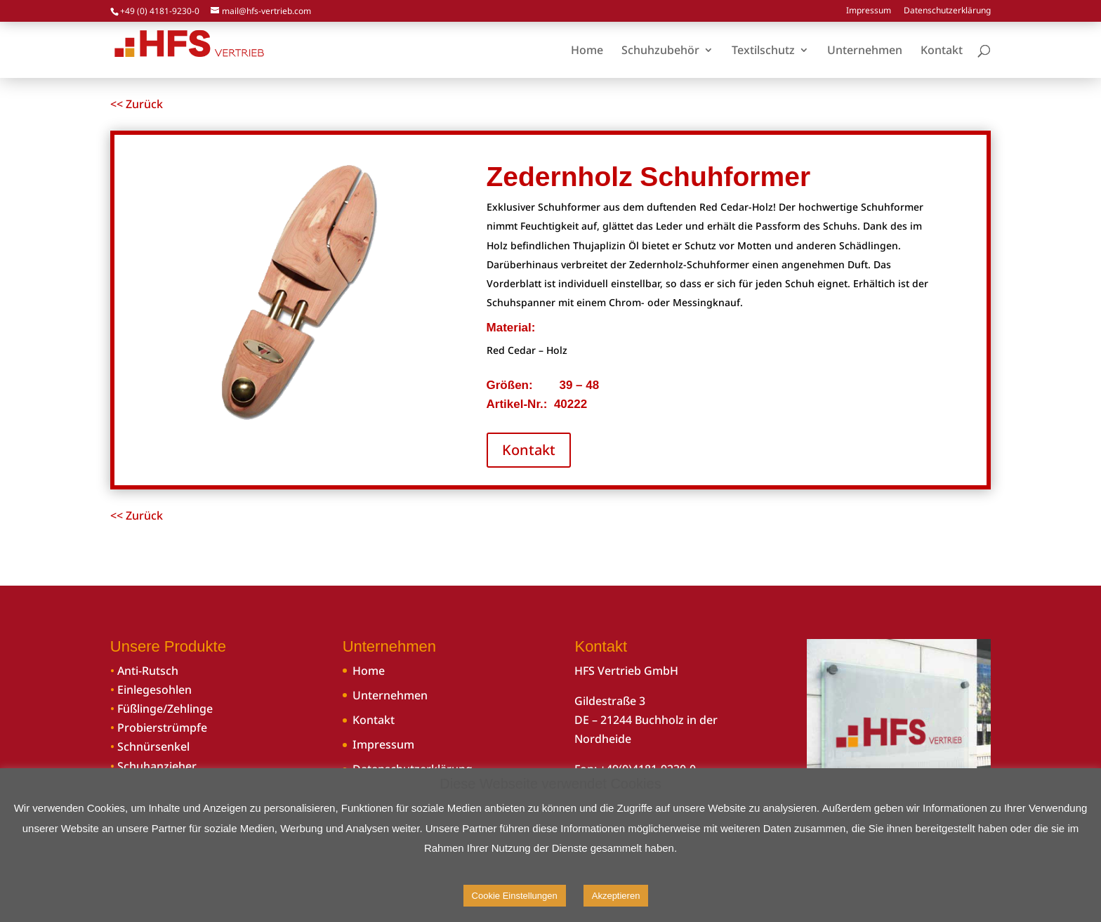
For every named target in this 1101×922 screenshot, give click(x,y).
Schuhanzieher (157, 766)
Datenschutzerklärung (947, 11)
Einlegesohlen (154, 689)
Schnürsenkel (153, 746)
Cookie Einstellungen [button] (515, 895)
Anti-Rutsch (147, 670)
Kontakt (528, 449)
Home (368, 670)
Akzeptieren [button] (616, 895)
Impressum (868, 11)
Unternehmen (390, 695)
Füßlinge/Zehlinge (165, 708)
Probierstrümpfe (162, 727)
